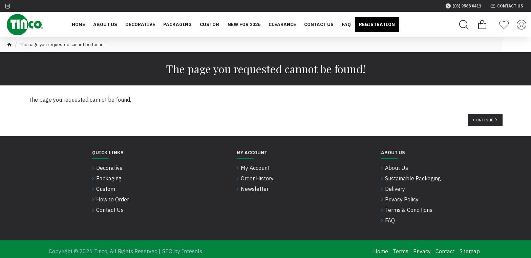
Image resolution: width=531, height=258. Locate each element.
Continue (483, 119)
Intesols (192, 247)
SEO (167, 247)
